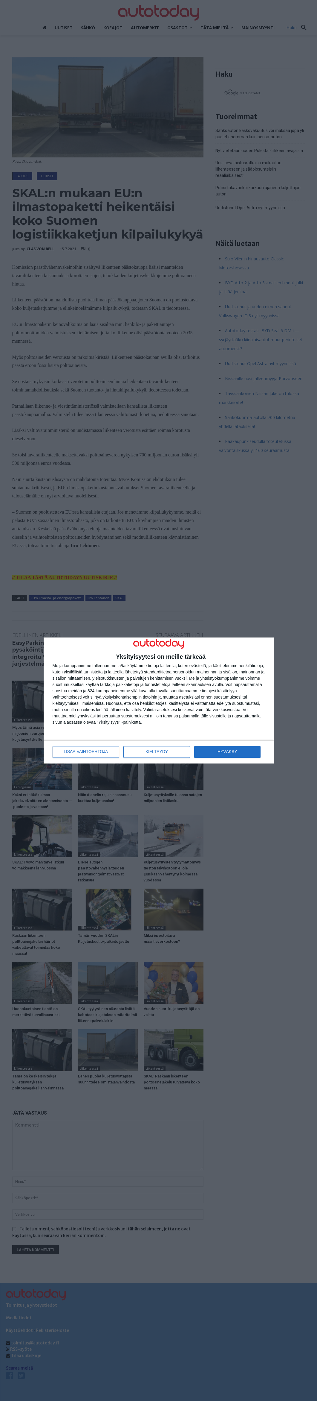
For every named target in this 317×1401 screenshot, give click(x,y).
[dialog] (159, 700)
